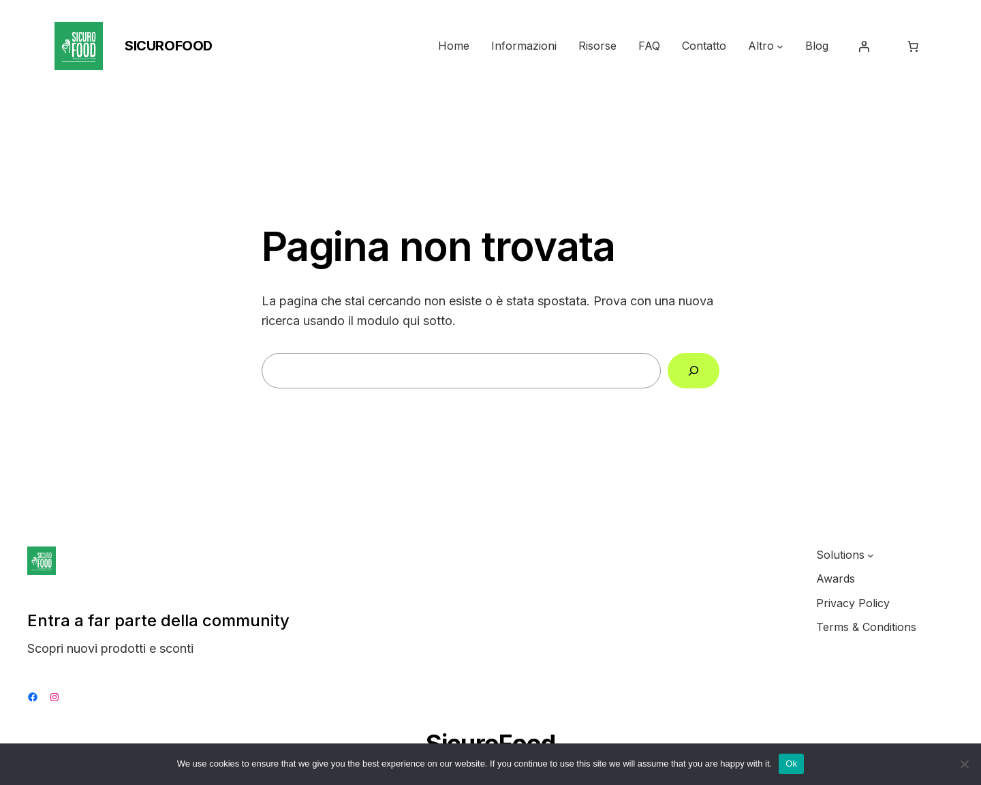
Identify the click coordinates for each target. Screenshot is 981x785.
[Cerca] (693, 370)
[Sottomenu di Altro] (780, 46)
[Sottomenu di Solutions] (870, 555)
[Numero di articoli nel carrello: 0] (912, 46)
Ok (791, 763)
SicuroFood (169, 45)
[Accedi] (863, 46)
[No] (964, 764)
